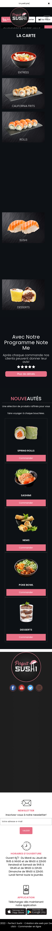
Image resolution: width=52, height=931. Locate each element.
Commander (26, 458)
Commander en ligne (29, 926)
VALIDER (26, 830)
